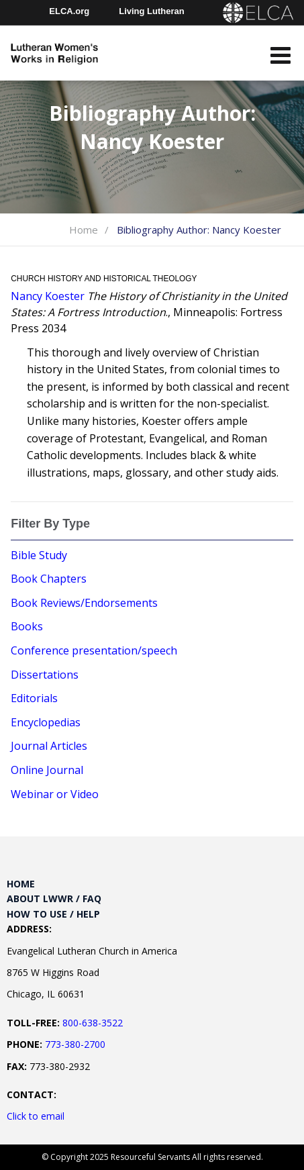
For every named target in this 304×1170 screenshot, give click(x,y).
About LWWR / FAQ (54, 898)
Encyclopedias (46, 722)
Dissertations (45, 674)
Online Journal (47, 770)
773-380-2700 (75, 1044)
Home (83, 229)
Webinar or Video (55, 794)
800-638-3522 (92, 1022)
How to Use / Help (53, 914)
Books (27, 626)
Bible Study (39, 555)
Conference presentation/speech (94, 650)
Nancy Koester (48, 296)
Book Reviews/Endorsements (84, 602)
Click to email (35, 1116)
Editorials (34, 698)
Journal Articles (49, 745)
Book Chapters (49, 578)
